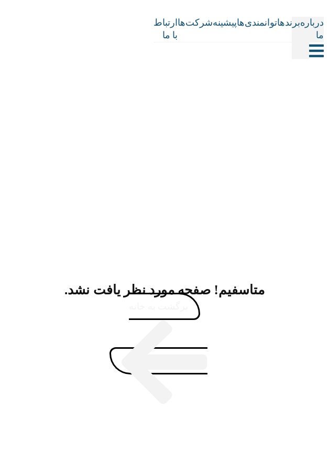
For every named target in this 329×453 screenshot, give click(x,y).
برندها (288, 22)
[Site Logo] (143, 37)
